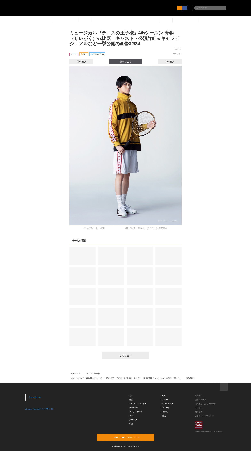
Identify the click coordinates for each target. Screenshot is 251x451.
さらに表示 (125, 355)
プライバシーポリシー (204, 416)
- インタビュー (167, 403)
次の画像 (172, 61)
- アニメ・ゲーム (135, 412)
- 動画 (163, 395)
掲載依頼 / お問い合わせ (205, 403)
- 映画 (130, 424)
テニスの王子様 (93, 373)
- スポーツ (132, 420)
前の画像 (78, 61)
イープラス (75, 373)
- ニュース (165, 399)
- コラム (164, 412)
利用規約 (198, 412)
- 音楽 (130, 395)
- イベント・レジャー (137, 403)
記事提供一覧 (200, 399)
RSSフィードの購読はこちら (131, 437)
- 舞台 (130, 399)
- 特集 (163, 416)
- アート (131, 416)
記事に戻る (125, 61)
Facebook (35, 397)
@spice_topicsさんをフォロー (40, 409)
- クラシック (133, 407)
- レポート (165, 407)
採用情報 (198, 407)
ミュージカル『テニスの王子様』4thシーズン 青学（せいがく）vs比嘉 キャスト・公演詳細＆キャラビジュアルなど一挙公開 (125, 378)
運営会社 (198, 395)
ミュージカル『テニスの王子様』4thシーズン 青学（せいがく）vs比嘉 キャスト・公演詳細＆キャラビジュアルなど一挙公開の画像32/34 (124, 38)
